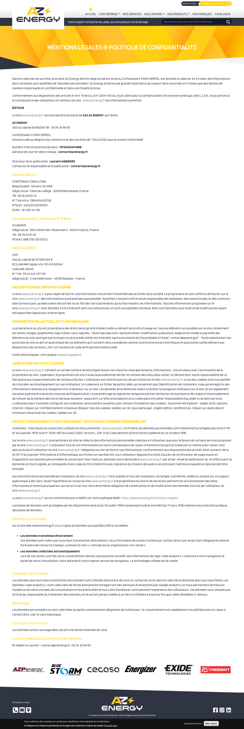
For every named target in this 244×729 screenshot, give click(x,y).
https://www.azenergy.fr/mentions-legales (149, 498)
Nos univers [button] (153, 14)
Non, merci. (211, 724)
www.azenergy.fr (94, 100)
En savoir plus (110, 726)
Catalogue (222, 14)
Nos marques (202, 14)
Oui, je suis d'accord (193, 724)
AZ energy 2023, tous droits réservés (103, 715)
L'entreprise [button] (108, 14)
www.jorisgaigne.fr (69, 354)
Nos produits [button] (177, 14)
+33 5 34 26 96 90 (213, 4)
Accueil (90, 14)
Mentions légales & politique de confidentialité (137, 715)
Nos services (132, 14)
